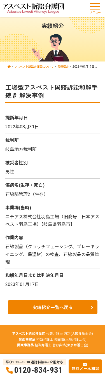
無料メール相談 (85, 368)
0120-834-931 (38, 370)
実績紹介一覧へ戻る (52, 307)
